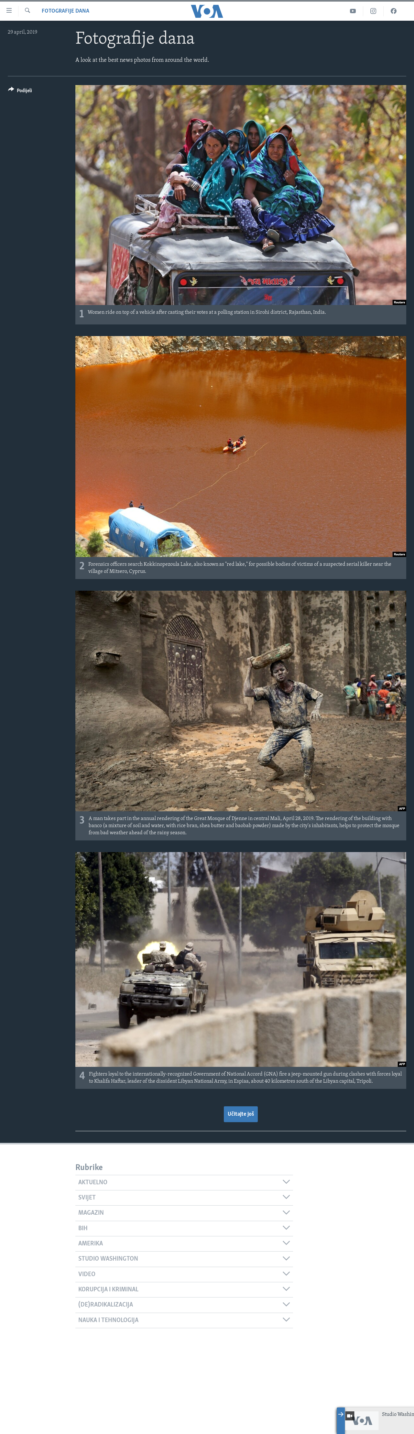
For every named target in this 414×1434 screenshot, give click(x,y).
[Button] (20, 91)
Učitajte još (241, 1114)
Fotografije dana (65, 11)
